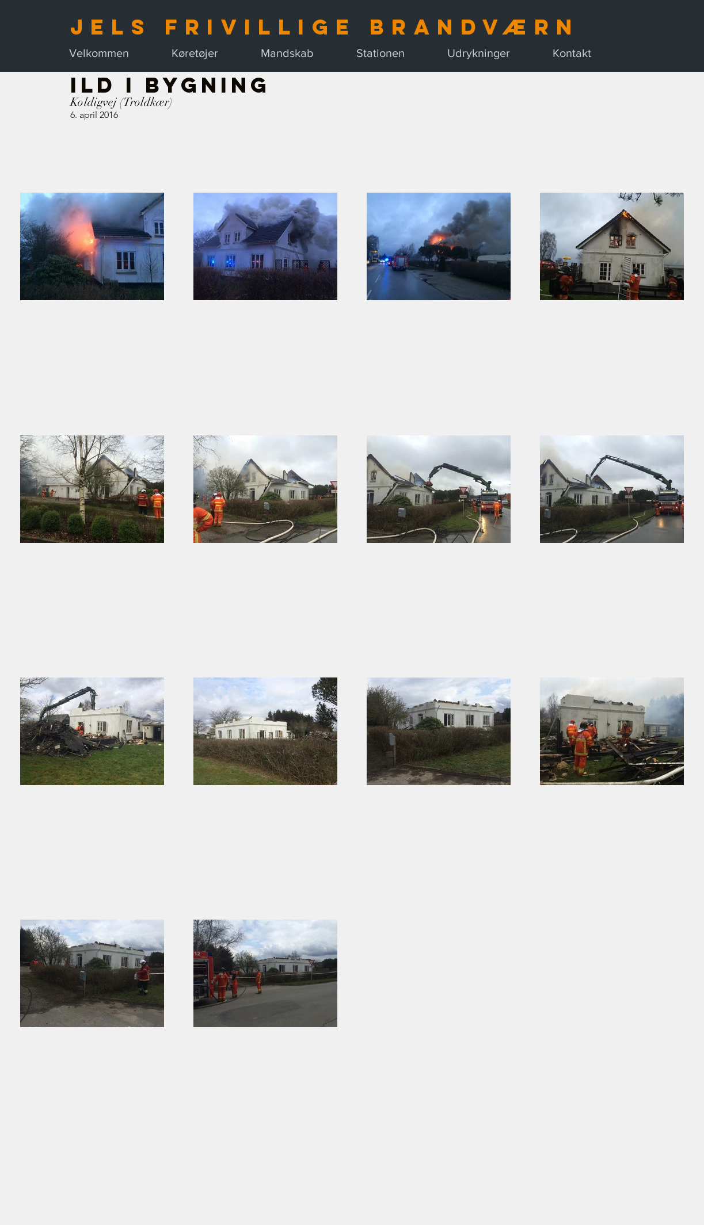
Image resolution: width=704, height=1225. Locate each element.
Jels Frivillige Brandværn (325, 27)
